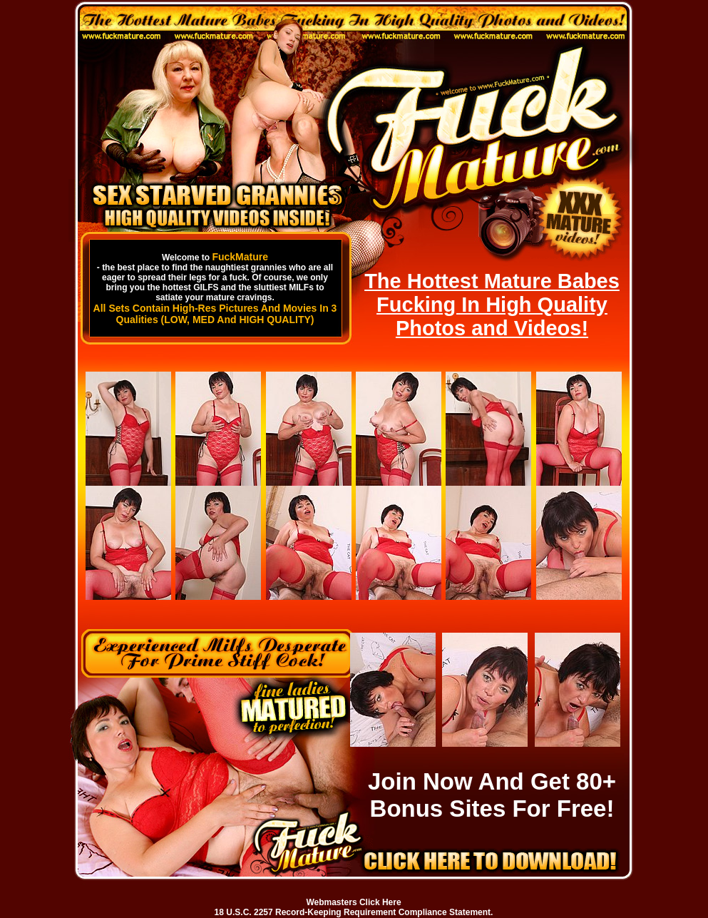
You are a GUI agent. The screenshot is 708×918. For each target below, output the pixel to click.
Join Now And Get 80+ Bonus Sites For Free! (492, 795)
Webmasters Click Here (353, 902)
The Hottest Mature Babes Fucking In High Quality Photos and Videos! (492, 305)
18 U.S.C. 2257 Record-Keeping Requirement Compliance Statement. (354, 912)
